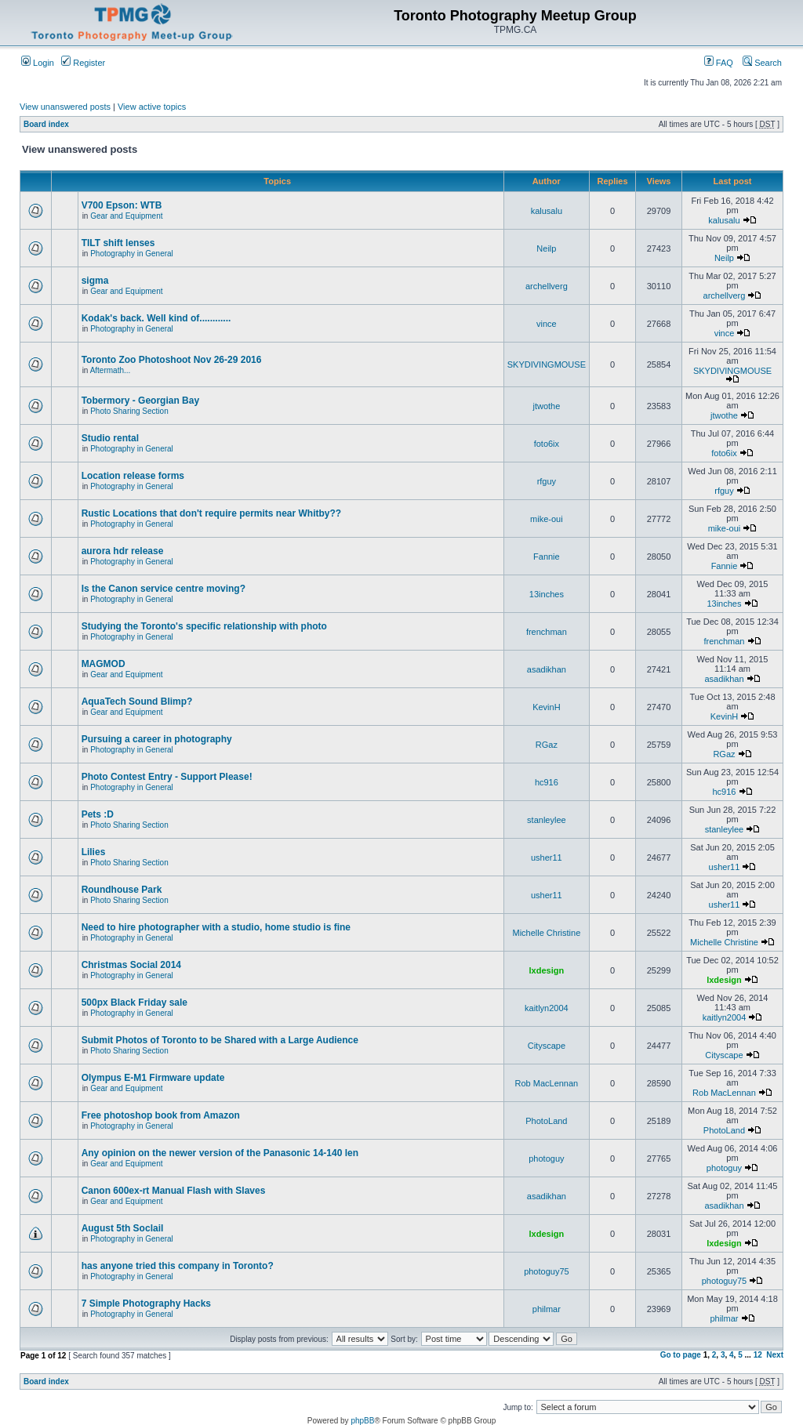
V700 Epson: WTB (122, 205)
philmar (546, 1309)
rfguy (546, 481)
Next (774, 1355)
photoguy (546, 1158)
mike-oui (546, 519)
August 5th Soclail (123, 1228)
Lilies (94, 852)
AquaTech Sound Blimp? (137, 701)
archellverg (546, 286)
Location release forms (133, 475)
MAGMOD (103, 663)
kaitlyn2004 (547, 1008)
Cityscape (546, 1045)
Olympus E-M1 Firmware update (153, 1077)
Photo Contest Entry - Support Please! (167, 776)
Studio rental (110, 438)
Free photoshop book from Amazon (161, 1115)
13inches (546, 594)
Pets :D (98, 814)
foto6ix (546, 443)
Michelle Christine (546, 932)
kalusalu (546, 211)
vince (546, 323)
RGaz (547, 744)
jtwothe (546, 406)
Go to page (680, 1355)
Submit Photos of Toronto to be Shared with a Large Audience (220, 1040)
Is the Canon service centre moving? (163, 588)
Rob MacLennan (547, 1083)
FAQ (718, 62)
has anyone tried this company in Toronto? (178, 1265)
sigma (95, 280)
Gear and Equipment (126, 216)
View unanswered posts (65, 106)
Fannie (546, 556)
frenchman (546, 631)
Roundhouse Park (122, 889)
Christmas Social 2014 (131, 964)
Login (37, 62)
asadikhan (546, 669)
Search (762, 62)
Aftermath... (110, 370)
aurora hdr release (123, 551)
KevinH (546, 707)
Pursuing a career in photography (157, 739)
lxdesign (547, 970)
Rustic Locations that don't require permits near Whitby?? (212, 513)
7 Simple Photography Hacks (146, 1303)
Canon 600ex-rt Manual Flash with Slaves (174, 1190)
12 (758, 1355)
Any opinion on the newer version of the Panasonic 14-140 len (220, 1153)
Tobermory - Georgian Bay (140, 400)
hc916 (546, 782)
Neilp (546, 248)
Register (83, 62)
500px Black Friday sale (134, 1002)
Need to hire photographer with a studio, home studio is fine (216, 927)
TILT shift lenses (118, 243)
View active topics (152, 106)
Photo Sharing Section (129, 411)
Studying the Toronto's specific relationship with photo (204, 626)
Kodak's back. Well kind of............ (156, 318)
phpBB (362, 1420)
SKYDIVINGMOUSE (546, 364)
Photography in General (131, 253)
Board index (46, 124)
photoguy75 (546, 1271)
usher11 (546, 857)
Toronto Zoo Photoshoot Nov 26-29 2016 (172, 359)
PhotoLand (546, 1121)
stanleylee (546, 820)
